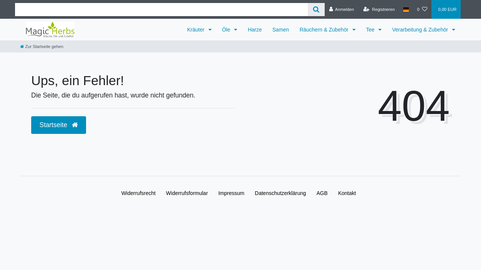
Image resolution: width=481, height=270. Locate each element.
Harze (255, 30)
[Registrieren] (379, 9)
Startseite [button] (58, 125)
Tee (371, 30)
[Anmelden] (341, 9)
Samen (280, 30)
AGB (322, 193)
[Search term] (161, 9)
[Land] (406, 9)
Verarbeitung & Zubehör (420, 30)
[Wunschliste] (422, 9)
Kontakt (347, 193)
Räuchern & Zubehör (324, 30)
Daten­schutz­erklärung (280, 193)
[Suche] (316, 9)
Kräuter (196, 30)
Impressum (231, 193)
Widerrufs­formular (187, 193)
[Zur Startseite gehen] (41, 46)
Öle (227, 30)
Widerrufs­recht (138, 193)
